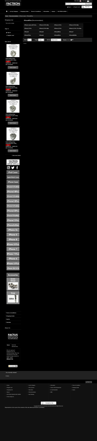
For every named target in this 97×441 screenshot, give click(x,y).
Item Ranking (31, 394)
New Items (31, 389)
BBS (51, 392)
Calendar (8, 322)
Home (8, 385)
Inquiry (8, 319)
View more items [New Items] (16, 155)
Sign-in (69, 6)
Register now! (77, 6)
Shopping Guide (10, 316)
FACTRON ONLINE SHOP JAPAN (14, 394)
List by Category (32, 385)
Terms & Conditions (11, 312)
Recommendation (32, 392)
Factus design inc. (10, 396)
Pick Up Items (31, 387)
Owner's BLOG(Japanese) (56, 387)
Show (25, 39)
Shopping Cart (10, 389)
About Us (10, 359)
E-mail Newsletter (54, 389)
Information (53, 385)
